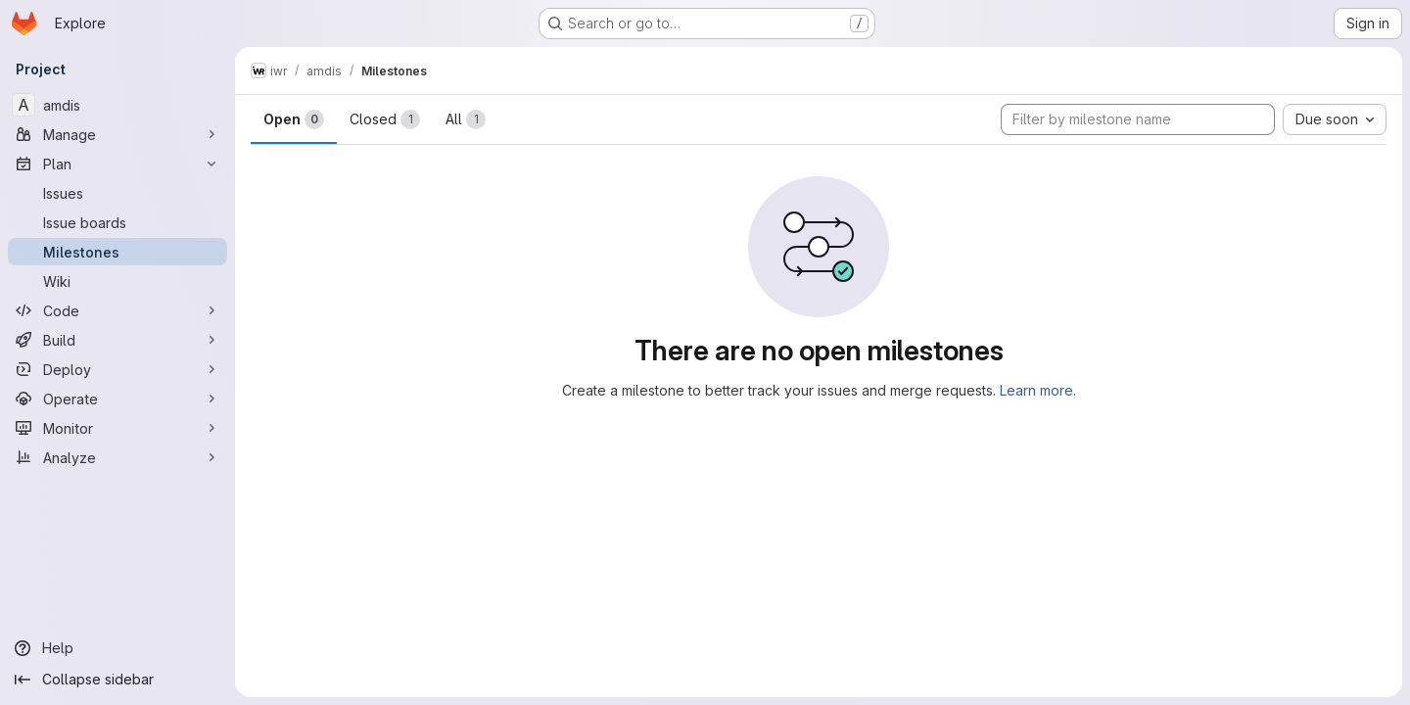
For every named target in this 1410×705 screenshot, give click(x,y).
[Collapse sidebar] (117, 679)
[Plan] (117, 163)
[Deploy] (117, 369)
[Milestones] (117, 251)
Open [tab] (293, 119)
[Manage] (117, 134)
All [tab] (466, 119)
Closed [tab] (385, 119)
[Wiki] (117, 281)
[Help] (117, 648)
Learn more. (1038, 390)
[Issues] (117, 193)
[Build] (117, 339)
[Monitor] (117, 428)
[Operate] (117, 398)
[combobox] (1334, 119)
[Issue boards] (117, 222)
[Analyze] (117, 457)
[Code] (117, 310)
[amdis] (117, 104)
